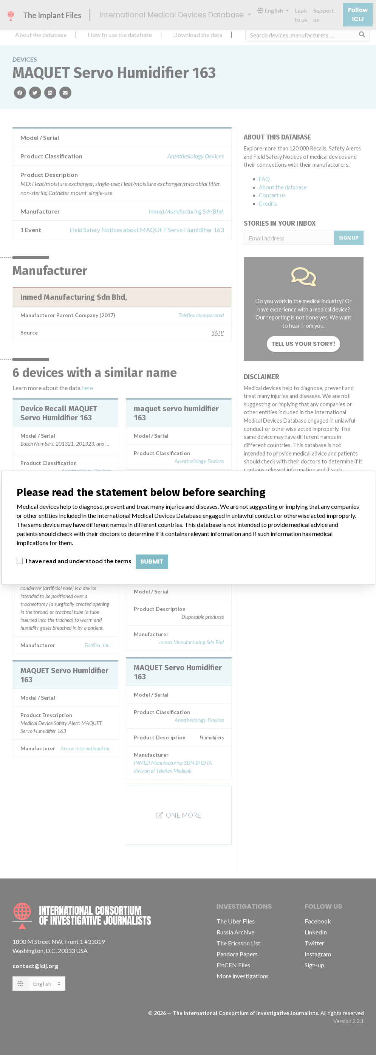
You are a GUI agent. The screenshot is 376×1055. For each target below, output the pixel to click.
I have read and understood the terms (79, 560)
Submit (152, 561)
